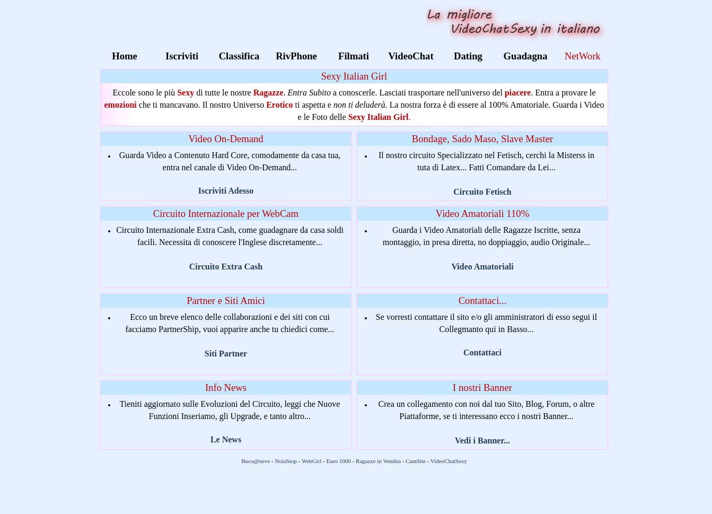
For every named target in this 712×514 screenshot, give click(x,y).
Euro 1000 (339, 461)
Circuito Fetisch (482, 191)
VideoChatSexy (448, 461)
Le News (225, 439)
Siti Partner (226, 353)
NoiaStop (286, 461)
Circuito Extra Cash (225, 266)
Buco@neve (255, 461)
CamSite (416, 461)
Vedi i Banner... (482, 440)
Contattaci (482, 352)
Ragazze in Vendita (378, 461)
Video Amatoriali (482, 266)
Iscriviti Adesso (225, 190)
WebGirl (312, 461)
